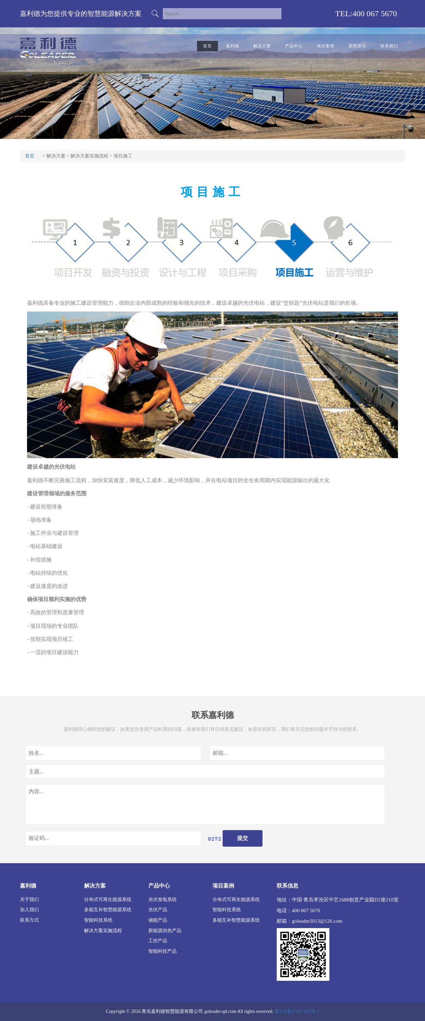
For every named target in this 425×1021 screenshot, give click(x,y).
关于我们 (29, 899)
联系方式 (29, 920)
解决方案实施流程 (89, 155)
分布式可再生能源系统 (107, 899)
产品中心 (294, 46)
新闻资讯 (357, 46)
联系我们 (389, 46)
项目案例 (325, 46)
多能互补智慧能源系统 (107, 909)
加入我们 (29, 909)
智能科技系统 (98, 920)
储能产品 (157, 920)
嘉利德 (232, 46)
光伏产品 (157, 909)
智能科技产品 (162, 951)
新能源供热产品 (164, 930)
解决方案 (262, 46)
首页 (207, 46)
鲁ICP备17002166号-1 (297, 1011)
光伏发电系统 (162, 899)
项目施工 (123, 155)
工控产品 (157, 940)
